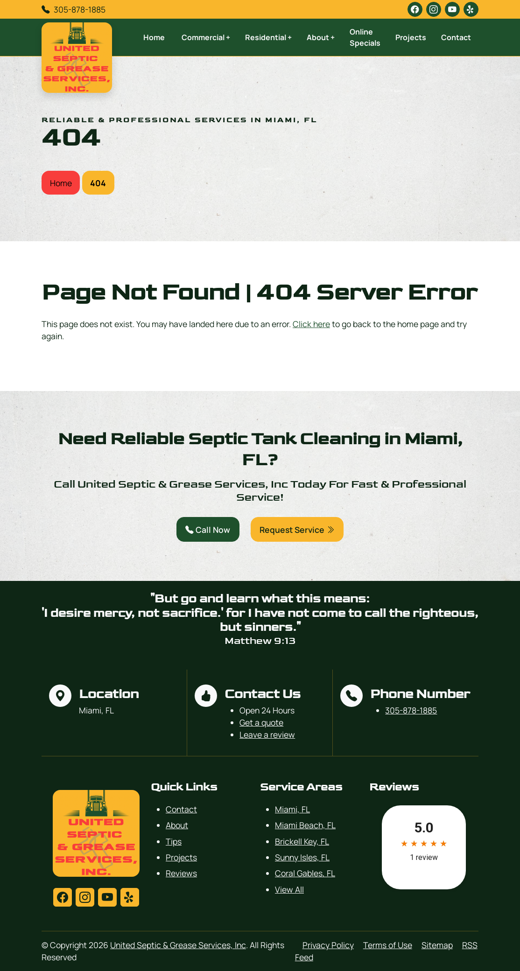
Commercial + (206, 37)
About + (321, 37)
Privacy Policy (328, 944)
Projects (410, 37)
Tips (174, 841)
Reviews (181, 873)
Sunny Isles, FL (302, 857)
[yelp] (471, 9)
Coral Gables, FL (305, 873)
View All (289, 889)
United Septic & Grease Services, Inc (178, 944)
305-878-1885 (79, 9)
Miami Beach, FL (305, 825)
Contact (456, 37)
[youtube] (452, 9)
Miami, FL (292, 809)
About (177, 825)
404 (98, 183)
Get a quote (261, 722)
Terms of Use (387, 944)
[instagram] (433, 9)
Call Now (207, 529)
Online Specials (365, 37)
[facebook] (415, 9)
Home (154, 37)
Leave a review (267, 734)
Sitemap (437, 944)
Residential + (268, 37)
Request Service (297, 529)
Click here (311, 323)
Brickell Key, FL (302, 841)
